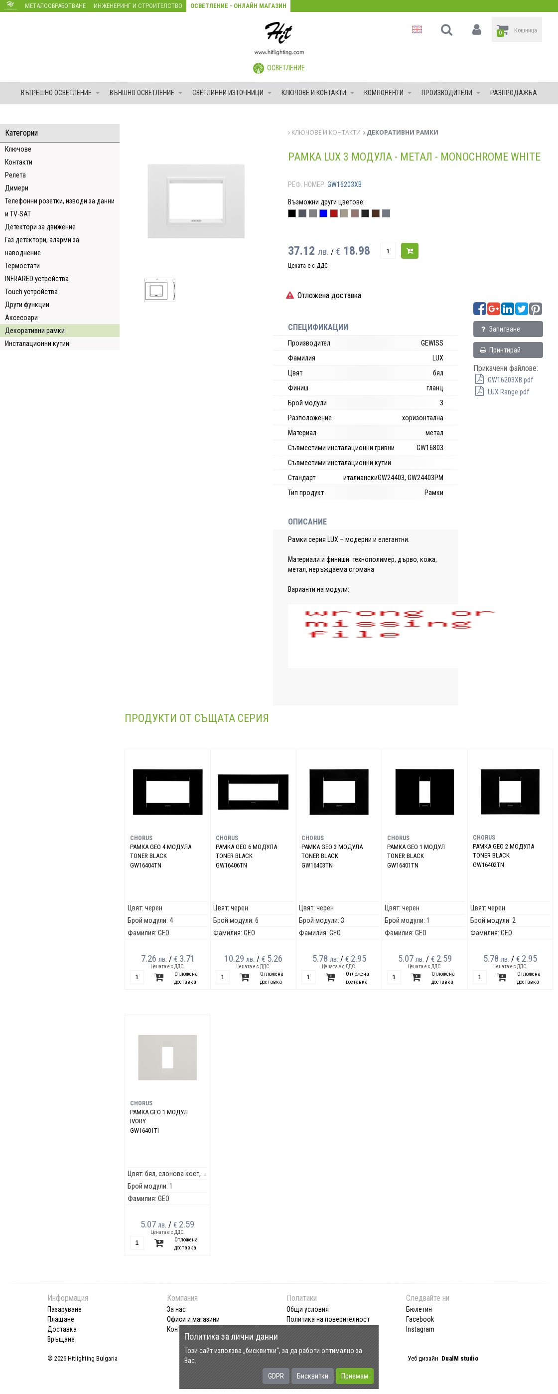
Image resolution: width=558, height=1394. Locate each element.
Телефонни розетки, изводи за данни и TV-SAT (60, 207)
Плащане (60, 1319)
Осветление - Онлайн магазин (238, 5)
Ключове (18, 149)
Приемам (354, 1376)
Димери (16, 188)
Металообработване (55, 5)
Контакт (179, 1329)
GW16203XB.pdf (503, 380)
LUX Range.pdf (501, 392)
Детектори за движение (40, 227)
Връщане (61, 1339)
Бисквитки (312, 1376)
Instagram (420, 1329)
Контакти (18, 162)
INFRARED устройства (37, 279)
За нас (176, 1309)
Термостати (22, 266)
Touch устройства (31, 292)
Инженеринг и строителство (138, 5)
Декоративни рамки (35, 331)
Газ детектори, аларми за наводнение (42, 246)
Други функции (27, 305)
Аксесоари (21, 318)
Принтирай (500, 350)
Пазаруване (64, 1309)
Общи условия (307, 1309)
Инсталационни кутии (37, 344)
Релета (15, 175)
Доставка (62, 1329)
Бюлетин (419, 1309)
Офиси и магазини (193, 1319)
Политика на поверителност (328, 1319)
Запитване (499, 329)
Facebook (420, 1319)
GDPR (276, 1376)
